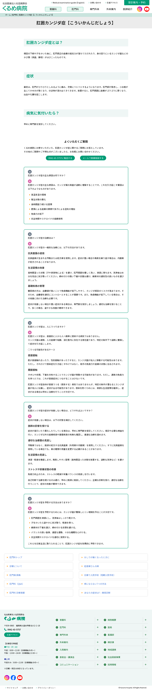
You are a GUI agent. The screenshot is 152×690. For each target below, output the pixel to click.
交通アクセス (112, 2)
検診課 (111, 642)
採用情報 (112, 664)
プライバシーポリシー (46, 687)
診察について (16, 566)
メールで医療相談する (93, 158)
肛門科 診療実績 (17, 592)
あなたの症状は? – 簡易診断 (97, 592)
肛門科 (75, 9)
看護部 (111, 634)
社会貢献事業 (114, 657)
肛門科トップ (16, 557)
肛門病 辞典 (15, 575)
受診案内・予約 (136, 2)
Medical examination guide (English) (68, 2)
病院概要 (112, 619)
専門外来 (94, 9)
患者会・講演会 (67, 657)
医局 (110, 627)
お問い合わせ (95, 2)
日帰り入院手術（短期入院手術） (100, 575)
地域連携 (112, 649)
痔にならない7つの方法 (95, 583)
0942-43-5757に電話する (60, 158)
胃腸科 (53, 9)
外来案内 (111, 9)
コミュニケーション (69, 664)
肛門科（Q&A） (17, 583)
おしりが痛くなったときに (96, 557)
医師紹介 (127, 9)
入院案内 (64, 649)
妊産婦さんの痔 (91, 566)
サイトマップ (12, 687)
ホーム (8, 14)
